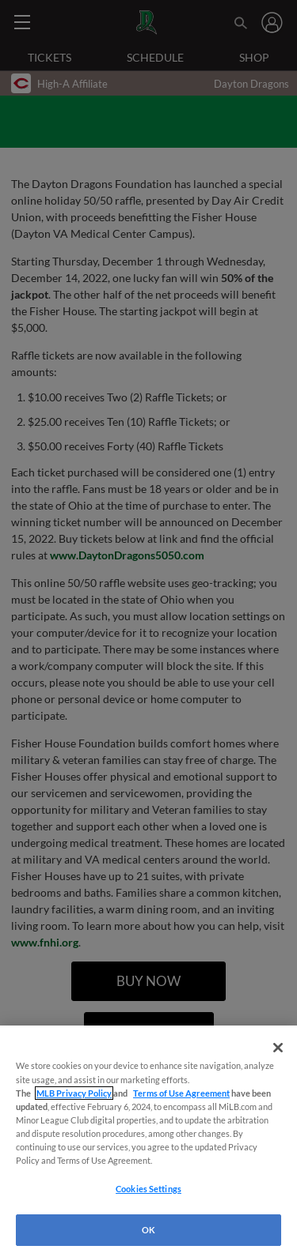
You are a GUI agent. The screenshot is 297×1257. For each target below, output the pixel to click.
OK (148, 1230)
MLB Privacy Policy (74, 1093)
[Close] (278, 1047)
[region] (148, 1141)
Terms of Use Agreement (181, 1093)
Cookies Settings (148, 1189)
